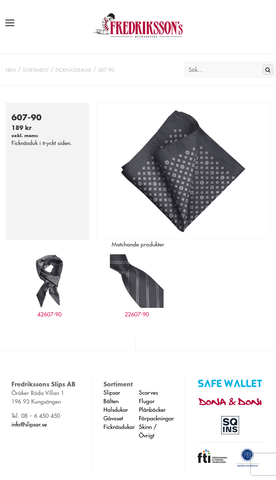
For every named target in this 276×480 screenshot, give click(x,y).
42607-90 (49, 314)
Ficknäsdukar (73, 70)
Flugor (147, 401)
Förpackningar (156, 418)
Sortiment (36, 70)
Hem (11, 70)
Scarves (148, 392)
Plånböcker (152, 409)
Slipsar (111, 392)
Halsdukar (115, 409)
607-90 (106, 70)
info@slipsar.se (29, 424)
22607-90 (137, 314)
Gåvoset (113, 418)
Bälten (110, 401)
